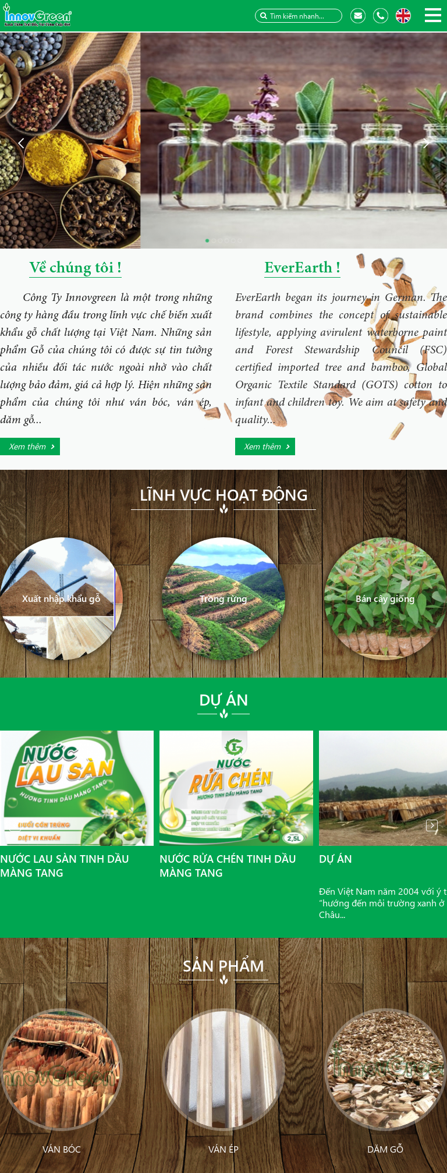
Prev (15, 825)
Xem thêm (27, 446)
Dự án (224, 699)
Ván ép (223, 1149)
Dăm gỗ (385, 1149)
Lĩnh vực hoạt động (224, 494)
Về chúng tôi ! (75, 269)
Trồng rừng (223, 598)
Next (432, 825)
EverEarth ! (302, 269)
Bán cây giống (385, 598)
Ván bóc (61, 1149)
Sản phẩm (223, 965)
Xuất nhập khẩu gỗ (61, 598)
